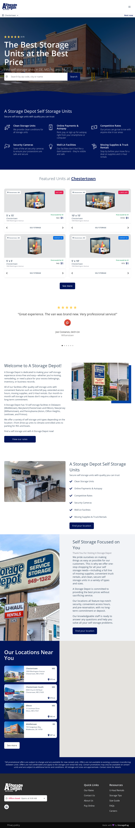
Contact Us (89, 795)
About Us (88, 800)
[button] (62, 345)
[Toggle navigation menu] (130, 6)
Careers (113, 810)
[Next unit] (63, 227)
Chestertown (83, 178)
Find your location (81, 525)
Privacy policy (13, 825)
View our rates (20, 439)
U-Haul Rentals (116, 790)
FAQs (111, 805)
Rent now (128, 15)
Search (73, 76)
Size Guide (114, 800)
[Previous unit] (6, 227)
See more (67, 285)
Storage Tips (115, 795)
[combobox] (25, 798)
